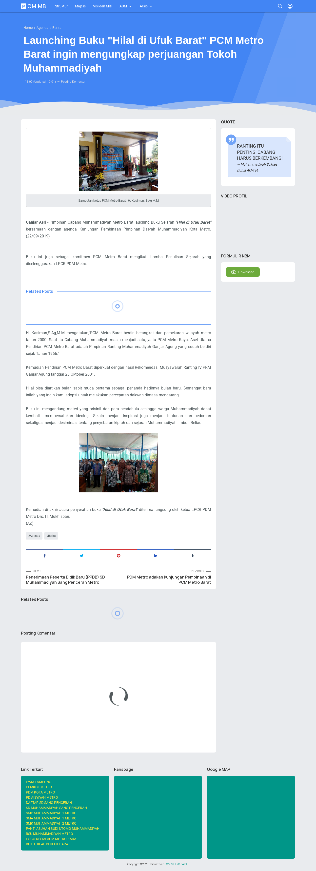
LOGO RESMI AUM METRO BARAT (52, 839)
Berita (52, 536)
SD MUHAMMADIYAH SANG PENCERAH (56, 808)
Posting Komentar (73, 81)
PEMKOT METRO (39, 787)
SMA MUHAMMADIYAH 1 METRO (51, 818)
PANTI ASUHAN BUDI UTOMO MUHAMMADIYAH (62, 829)
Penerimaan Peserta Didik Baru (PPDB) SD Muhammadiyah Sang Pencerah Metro (65, 580)
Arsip (144, 6)
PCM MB (34, 6)
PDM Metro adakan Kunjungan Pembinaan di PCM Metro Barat (169, 580)
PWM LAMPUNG (38, 782)
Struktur (61, 6)
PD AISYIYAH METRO (42, 797)
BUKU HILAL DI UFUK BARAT (48, 844)
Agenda (35, 536)
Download (246, 272)
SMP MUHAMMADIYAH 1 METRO (51, 813)
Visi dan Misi (102, 6)
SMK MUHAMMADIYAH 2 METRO (51, 823)
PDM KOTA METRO (40, 792)
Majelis (80, 6)
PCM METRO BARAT (177, 864)
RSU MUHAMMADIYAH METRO (49, 834)
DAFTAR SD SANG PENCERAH (49, 803)
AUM (123, 6)
